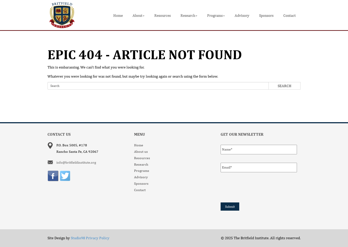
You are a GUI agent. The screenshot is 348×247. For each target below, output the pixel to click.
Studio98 (78, 238)
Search (284, 86)
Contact (289, 15)
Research (188, 15)
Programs (216, 15)
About (138, 15)
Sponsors (266, 15)
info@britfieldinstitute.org (76, 162)
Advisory (242, 15)
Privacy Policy (97, 238)
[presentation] (254, 186)
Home (118, 15)
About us (141, 151)
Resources (162, 15)
